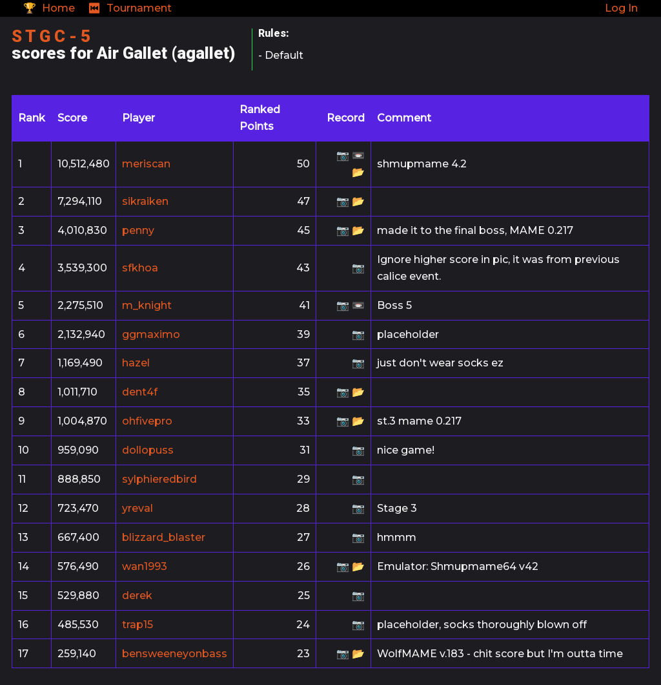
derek (137, 595)
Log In (621, 8)
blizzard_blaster (163, 537)
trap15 (137, 624)
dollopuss (148, 450)
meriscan (146, 164)
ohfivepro (147, 421)
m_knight (147, 305)
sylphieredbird (159, 479)
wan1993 (144, 566)
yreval (137, 508)
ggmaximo (151, 334)
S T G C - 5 (51, 36)
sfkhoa (140, 268)
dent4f (140, 392)
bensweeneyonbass (174, 654)
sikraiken (145, 201)
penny (138, 230)
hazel (136, 363)
